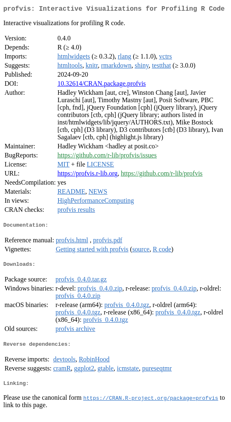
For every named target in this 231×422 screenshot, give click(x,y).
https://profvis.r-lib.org (87, 174)
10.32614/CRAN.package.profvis (101, 85)
